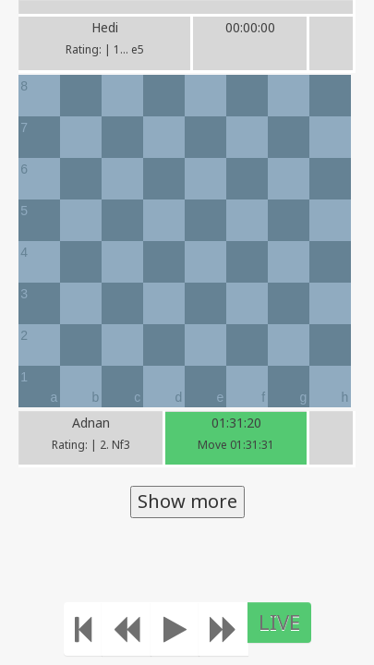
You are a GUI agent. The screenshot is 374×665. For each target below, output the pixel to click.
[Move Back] (126, 629)
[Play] (175, 629)
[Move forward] (223, 629)
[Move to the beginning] (83, 629)
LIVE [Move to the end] (279, 621)
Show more (187, 501)
